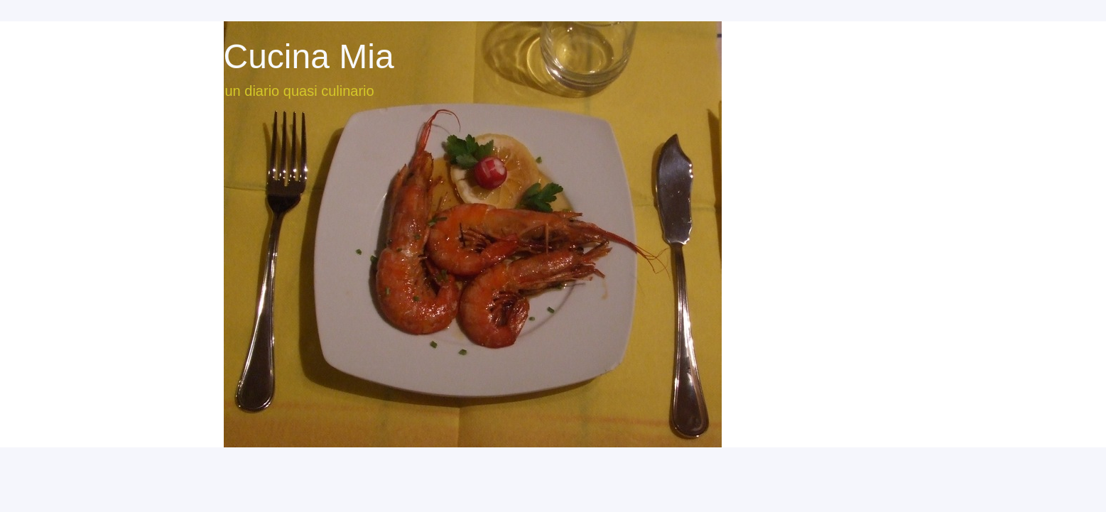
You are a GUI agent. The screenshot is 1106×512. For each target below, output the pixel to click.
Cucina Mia (309, 56)
